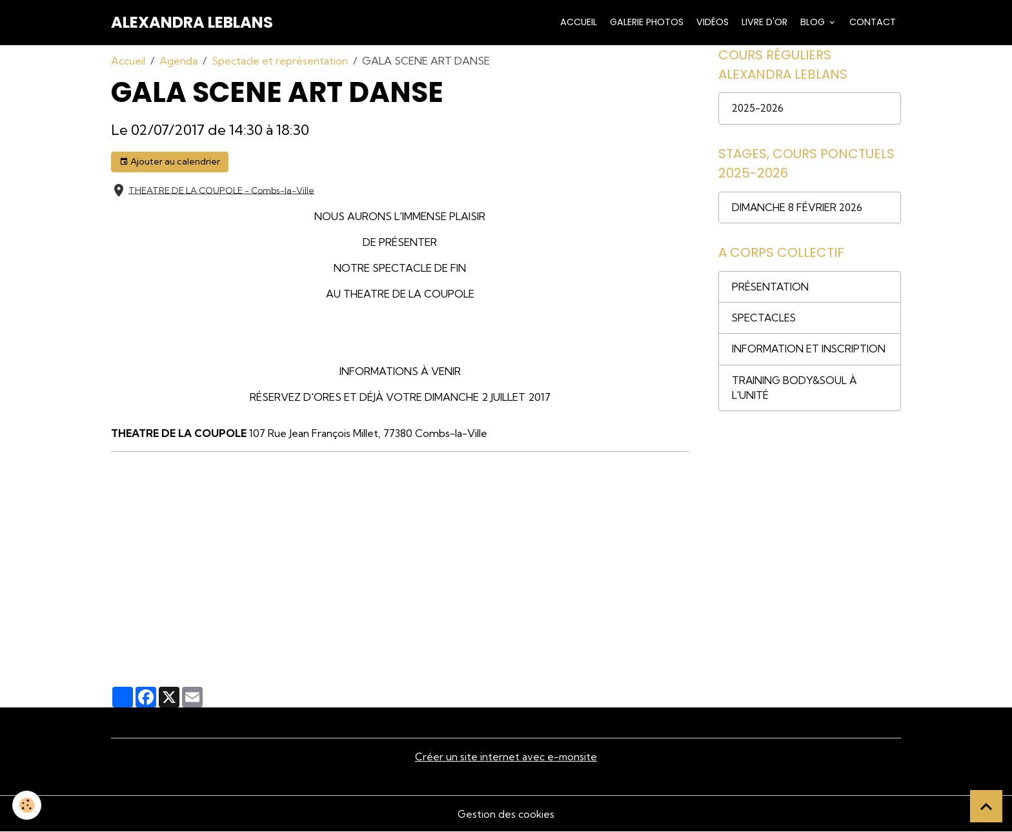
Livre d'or (763, 21)
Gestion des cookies (506, 813)
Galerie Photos (645, 21)
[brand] (192, 22)
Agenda (178, 60)
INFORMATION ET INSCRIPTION (809, 353)
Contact (871, 21)
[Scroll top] (986, 806)
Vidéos (711, 21)
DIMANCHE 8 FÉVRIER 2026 (798, 209)
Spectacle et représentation (280, 60)
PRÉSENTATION (771, 290)
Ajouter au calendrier (169, 162)
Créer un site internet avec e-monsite (506, 756)
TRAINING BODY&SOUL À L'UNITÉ (795, 393)
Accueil (577, 21)
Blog (812, 21)
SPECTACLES (765, 322)
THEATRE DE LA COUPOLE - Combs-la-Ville (221, 190)
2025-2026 (759, 109)
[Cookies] (27, 805)
